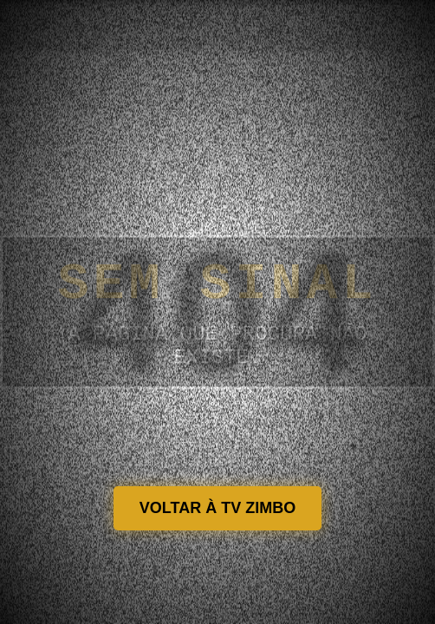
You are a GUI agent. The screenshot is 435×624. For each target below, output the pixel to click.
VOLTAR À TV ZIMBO (217, 508)
